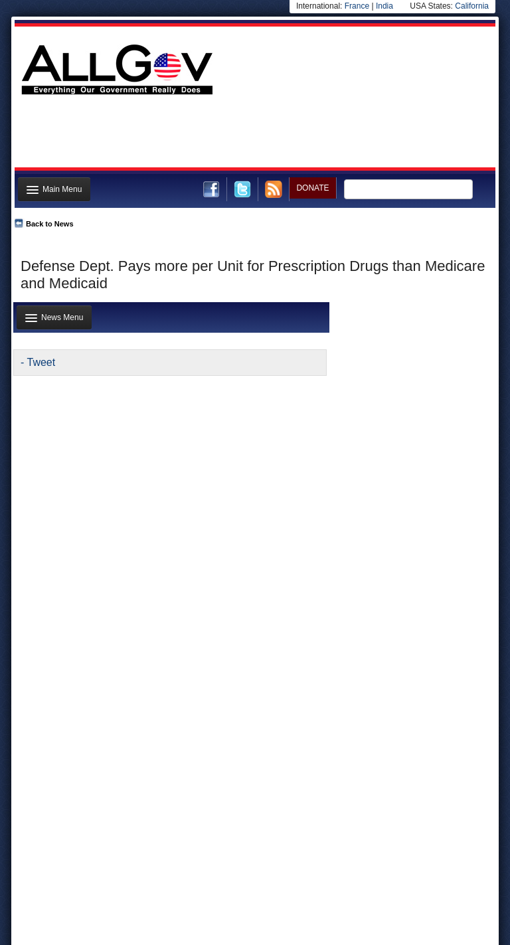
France (357, 6)
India (384, 6)
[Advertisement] (253, 135)
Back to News (50, 224)
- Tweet (38, 362)
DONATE (312, 188)
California (472, 6)
